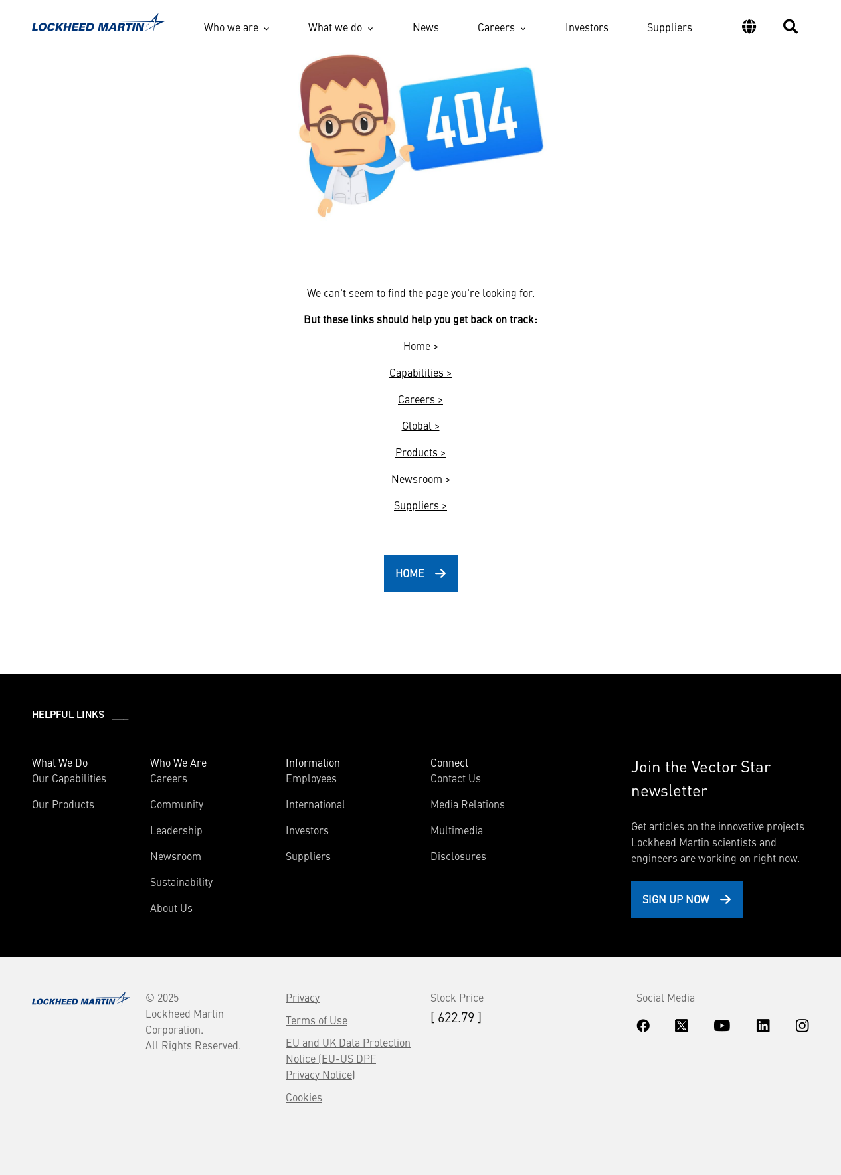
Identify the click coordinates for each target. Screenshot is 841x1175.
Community (176, 803)
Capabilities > (420, 372)
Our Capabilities (69, 777)
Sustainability (181, 881)
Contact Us (455, 777)
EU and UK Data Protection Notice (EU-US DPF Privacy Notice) (348, 1058)
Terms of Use (316, 1019)
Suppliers (669, 26)
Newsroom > (420, 478)
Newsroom (175, 855)
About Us (171, 907)
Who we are (231, 26)
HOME (409, 572)
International (315, 803)
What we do (335, 26)
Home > (420, 345)
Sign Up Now (675, 898)
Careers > (420, 398)
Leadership (176, 829)
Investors (586, 26)
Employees (311, 777)
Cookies (304, 1096)
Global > (421, 425)
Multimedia (456, 829)
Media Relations (467, 803)
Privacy (303, 997)
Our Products (63, 803)
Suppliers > (420, 504)
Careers (496, 26)
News (426, 26)
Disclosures (458, 855)
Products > (420, 451)
